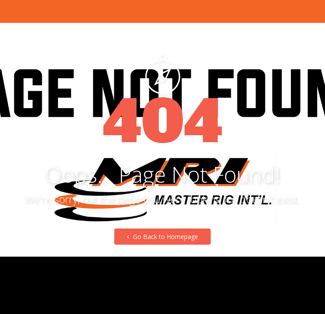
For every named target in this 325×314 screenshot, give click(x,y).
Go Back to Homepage (162, 236)
